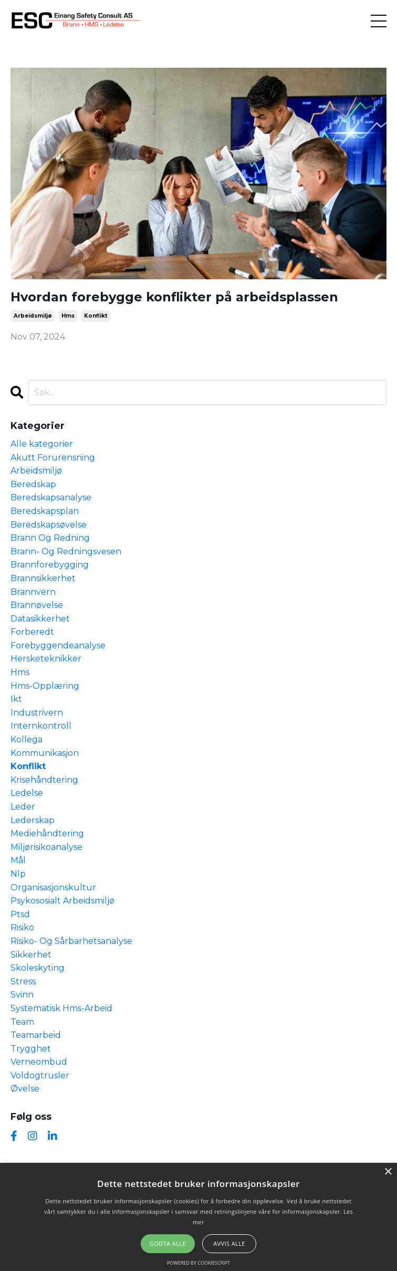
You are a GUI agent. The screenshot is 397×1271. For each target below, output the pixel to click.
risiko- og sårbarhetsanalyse (71, 941)
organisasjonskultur (53, 887)
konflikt (95, 315)
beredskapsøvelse (49, 525)
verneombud (39, 1062)
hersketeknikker (46, 659)
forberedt (32, 632)
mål (18, 860)
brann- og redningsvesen (66, 551)
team (22, 1022)
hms (68, 315)
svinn (22, 995)
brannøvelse (37, 605)
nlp (18, 874)
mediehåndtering (47, 833)
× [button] (388, 1172)
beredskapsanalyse (51, 497)
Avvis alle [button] (229, 1243)
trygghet (31, 1049)
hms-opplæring (45, 686)
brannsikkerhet (43, 578)
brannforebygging (50, 565)
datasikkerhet (40, 619)
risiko (22, 927)
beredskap (33, 484)
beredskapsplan (45, 511)
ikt (16, 699)
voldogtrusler (40, 1075)
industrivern (37, 713)
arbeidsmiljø (33, 315)
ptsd (20, 914)
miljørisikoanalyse (46, 847)
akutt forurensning (53, 458)
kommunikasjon (45, 753)
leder (23, 807)
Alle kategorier (42, 444)
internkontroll (41, 726)
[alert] (198, 1217)
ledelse (27, 793)
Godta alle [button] (168, 1243)
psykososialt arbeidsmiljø (62, 901)
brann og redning (50, 538)
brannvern (33, 592)
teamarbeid (36, 1035)
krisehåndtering (44, 780)
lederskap (33, 820)
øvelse (25, 1089)
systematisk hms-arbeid (61, 1008)
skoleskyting (38, 968)
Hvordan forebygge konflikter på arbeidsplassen (174, 297)
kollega (27, 739)
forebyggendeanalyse (58, 645)
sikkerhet (31, 955)
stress (23, 981)
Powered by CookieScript (198, 1262)
